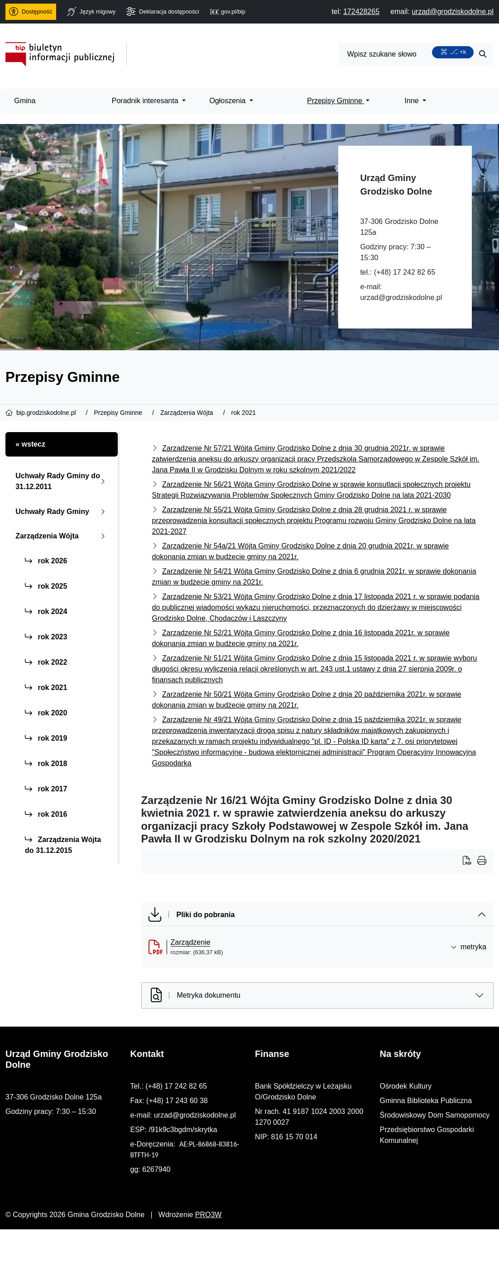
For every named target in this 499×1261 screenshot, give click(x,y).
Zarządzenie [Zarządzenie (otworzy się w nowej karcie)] (191, 942)
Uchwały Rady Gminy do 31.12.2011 (62, 481)
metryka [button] (468, 947)
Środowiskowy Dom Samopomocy (435, 1115)
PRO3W (208, 1214)
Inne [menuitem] (413, 101)
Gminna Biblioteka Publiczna (426, 1100)
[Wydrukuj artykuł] (470, 861)
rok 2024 (46, 611)
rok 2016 (46, 814)
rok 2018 (46, 763)
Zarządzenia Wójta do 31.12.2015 (63, 845)
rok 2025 (46, 586)
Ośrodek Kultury (406, 1086)
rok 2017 (46, 789)
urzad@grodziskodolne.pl (401, 297)
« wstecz (30, 444)
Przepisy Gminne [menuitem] (335, 101)
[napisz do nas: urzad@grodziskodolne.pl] (453, 11)
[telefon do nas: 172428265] (361, 11)
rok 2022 (46, 662)
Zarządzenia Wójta (62, 536)
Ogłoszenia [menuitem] (228, 101)
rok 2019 (46, 738)
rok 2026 (46, 561)
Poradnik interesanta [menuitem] (146, 101)
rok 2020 (46, 713)
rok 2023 (46, 637)
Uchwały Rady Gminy (62, 511)
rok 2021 (46, 687)
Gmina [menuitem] (24, 101)
